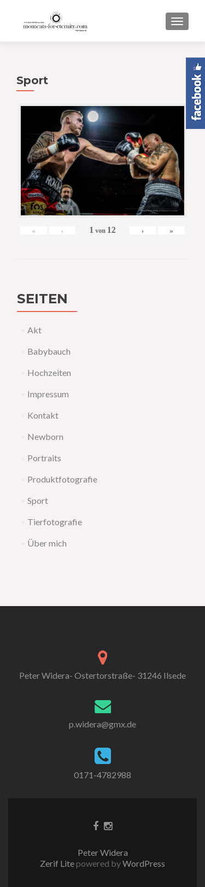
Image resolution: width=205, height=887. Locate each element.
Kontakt (42, 415)
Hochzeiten (49, 372)
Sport (37, 500)
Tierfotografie (54, 521)
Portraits (44, 458)
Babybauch (49, 351)
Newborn (45, 436)
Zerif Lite (58, 863)
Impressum (48, 394)
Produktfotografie (62, 479)
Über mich (47, 543)
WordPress (143, 863)
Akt (34, 330)
